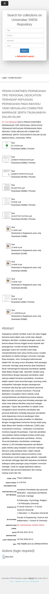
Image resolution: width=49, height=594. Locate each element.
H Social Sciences (25, 507)
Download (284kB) (19, 271)
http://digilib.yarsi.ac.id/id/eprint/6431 (32, 544)
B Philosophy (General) (29, 503)
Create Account (14, 78)
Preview (31, 149)
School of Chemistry (38, 521)
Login (4, 78)
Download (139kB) (19, 236)
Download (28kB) (18, 149)
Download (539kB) (19, 319)
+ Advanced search (24, 56)
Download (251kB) (19, 219)
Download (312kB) (19, 253)
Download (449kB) (19, 163)
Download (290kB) (19, 191)
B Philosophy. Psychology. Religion (32, 500)
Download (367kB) (19, 177)
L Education (22, 513)
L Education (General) (38, 513)
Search (24, 51)
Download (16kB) (18, 302)
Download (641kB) (19, 288)
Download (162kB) (19, 205)
